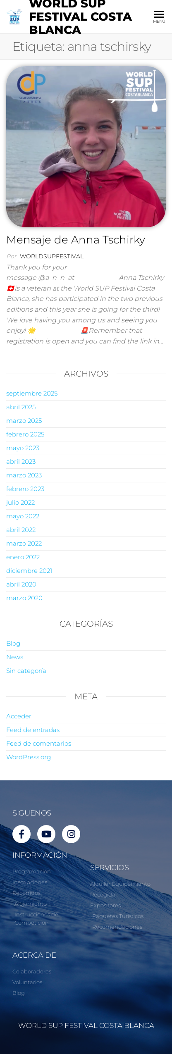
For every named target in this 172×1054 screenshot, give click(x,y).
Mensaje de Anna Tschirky (75, 239)
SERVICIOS (109, 867)
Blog (13, 643)
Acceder (18, 716)
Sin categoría (26, 671)
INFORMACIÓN (39, 855)
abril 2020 (21, 584)
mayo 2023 (22, 448)
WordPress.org (28, 757)
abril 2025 (21, 407)
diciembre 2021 (29, 571)
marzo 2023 (24, 475)
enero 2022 (23, 557)
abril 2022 (21, 530)
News (14, 657)
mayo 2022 (22, 516)
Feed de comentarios (38, 743)
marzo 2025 (24, 420)
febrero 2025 (25, 434)
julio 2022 (20, 502)
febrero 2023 (25, 489)
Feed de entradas (33, 730)
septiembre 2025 (31, 393)
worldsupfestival (52, 256)
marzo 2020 (24, 598)
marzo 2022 (24, 543)
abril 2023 (21, 461)
